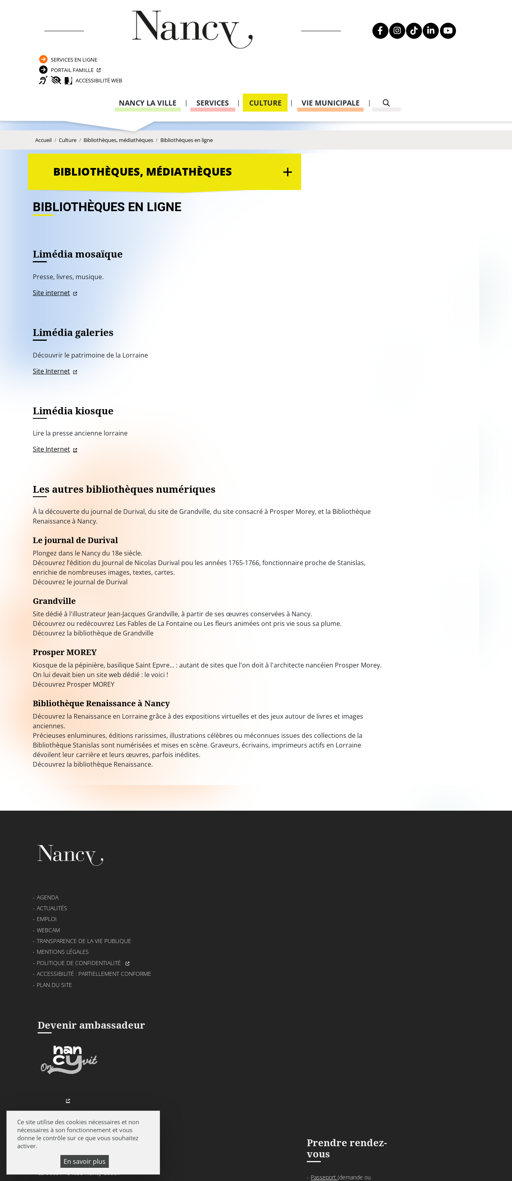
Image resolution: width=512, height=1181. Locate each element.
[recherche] (386, 67)
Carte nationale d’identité (370, 884)
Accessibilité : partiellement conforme (94, 947)
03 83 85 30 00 (236, 895)
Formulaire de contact (213, 919)
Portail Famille (408, 30)
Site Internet (201, 320)
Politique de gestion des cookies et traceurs (294, 1163)
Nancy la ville (147, 67)
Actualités (52, 882)
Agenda (47, 871)
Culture (265, 67)
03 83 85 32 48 (354, 975)
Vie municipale (331, 67)
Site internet (201, 238)
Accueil (43, 117)
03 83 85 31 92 (455, 920)
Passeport (352, 873)
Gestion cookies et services (417, 1163)
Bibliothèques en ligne (186, 117)
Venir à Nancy (225, 1153)
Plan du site (54, 959)
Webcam (48, 904)
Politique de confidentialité (79, 937)
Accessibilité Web (422, 44)
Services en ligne (410, 16)
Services (212, 67)
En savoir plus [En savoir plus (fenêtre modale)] (85, 1161)
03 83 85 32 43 (455, 1015)
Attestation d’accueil (364, 904)
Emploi (47, 893)
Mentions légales (63, 926)
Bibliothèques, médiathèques (118, 117)
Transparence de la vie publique (84, 915)
